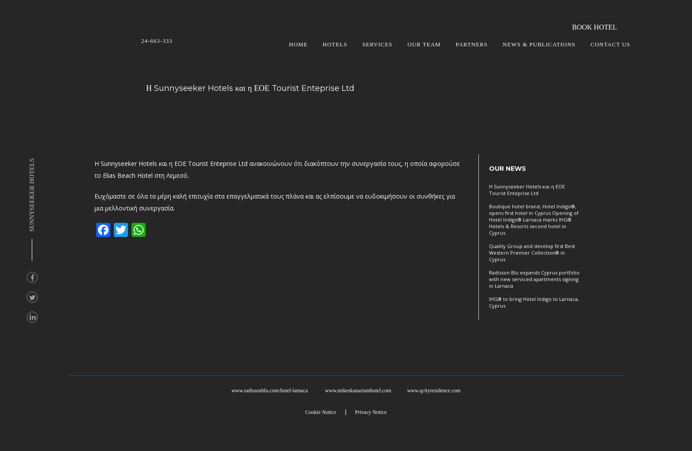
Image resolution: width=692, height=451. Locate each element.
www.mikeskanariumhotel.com (358, 390)
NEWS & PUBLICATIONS (539, 44)
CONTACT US (610, 44)
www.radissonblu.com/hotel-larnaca (269, 390)
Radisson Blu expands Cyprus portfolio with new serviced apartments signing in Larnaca (534, 279)
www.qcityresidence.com (433, 390)
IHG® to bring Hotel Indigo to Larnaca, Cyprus (534, 302)
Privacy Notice (371, 412)
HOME (298, 44)
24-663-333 (157, 41)
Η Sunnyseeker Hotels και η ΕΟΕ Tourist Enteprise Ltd (527, 189)
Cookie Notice (320, 412)
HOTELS (335, 44)
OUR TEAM (423, 44)
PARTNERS (472, 44)
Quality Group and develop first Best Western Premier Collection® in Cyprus (532, 253)
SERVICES (377, 44)
